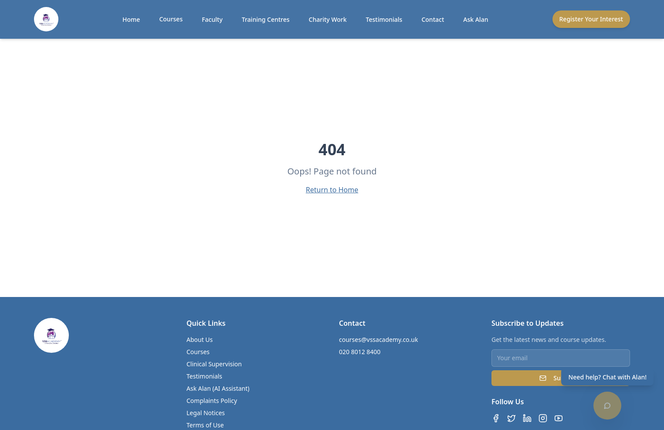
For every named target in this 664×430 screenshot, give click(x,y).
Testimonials (384, 19)
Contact (432, 19)
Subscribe (560, 378)
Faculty (212, 19)
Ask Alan (475, 19)
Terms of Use (205, 425)
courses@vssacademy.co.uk (378, 339)
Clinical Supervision (214, 364)
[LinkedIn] (527, 418)
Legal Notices (205, 413)
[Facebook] (495, 418)
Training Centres (266, 19)
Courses (171, 19)
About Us (199, 339)
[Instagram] (543, 418)
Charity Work (328, 19)
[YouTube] (558, 418)
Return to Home (332, 190)
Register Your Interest (591, 19)
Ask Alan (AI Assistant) (218, 388)
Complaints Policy (211, 400)
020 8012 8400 (359, 352)
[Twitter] (511, 418)
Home (131, 19)
